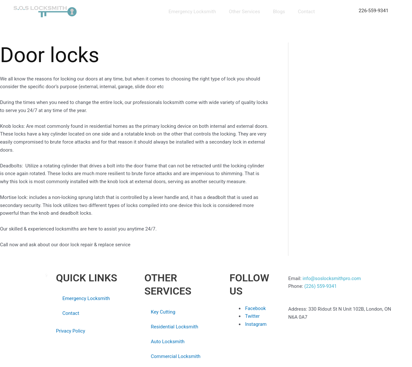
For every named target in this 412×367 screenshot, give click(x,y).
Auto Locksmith (167, 341)
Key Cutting (163, 312)
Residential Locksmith (174, 327)
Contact (306, 11)
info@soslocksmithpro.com (331, 278)
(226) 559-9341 (320, 286)
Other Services (244, 11)
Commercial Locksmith (175, 356)
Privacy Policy (70, 331)
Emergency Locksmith (192, 11)
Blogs (279, 11)
